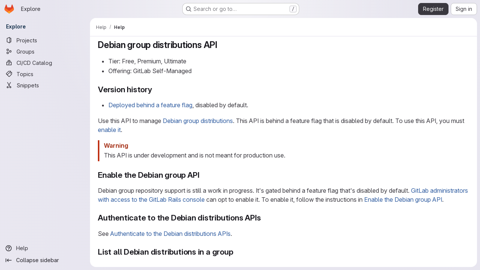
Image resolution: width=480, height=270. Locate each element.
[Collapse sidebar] (45, 260)
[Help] (45, 248)
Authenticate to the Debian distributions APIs (170, 233)
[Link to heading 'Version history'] (156, 89)
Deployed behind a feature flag (150, 105)
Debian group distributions (198, 120)
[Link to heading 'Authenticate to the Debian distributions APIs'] (265, 217)
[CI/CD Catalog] (45, 62)
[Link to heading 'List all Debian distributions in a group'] (237, 251)
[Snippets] (45, 85)
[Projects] (45, 40)
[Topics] (45, 74)
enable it (109, 130)
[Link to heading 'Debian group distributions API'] (222, 44)
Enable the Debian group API (403, 199)
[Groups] (45, 51)
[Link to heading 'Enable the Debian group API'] (203, 175)
